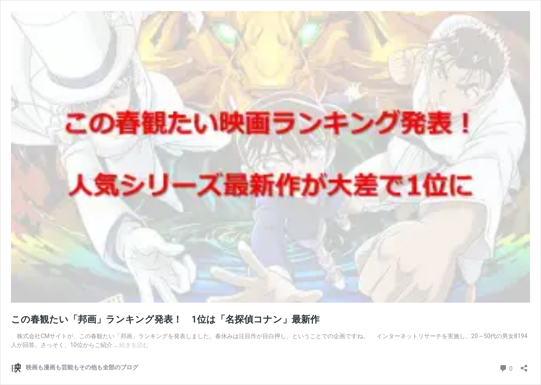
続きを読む (134, 345)
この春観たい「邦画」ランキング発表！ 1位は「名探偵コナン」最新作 (165, 319)
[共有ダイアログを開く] (524, 365)
